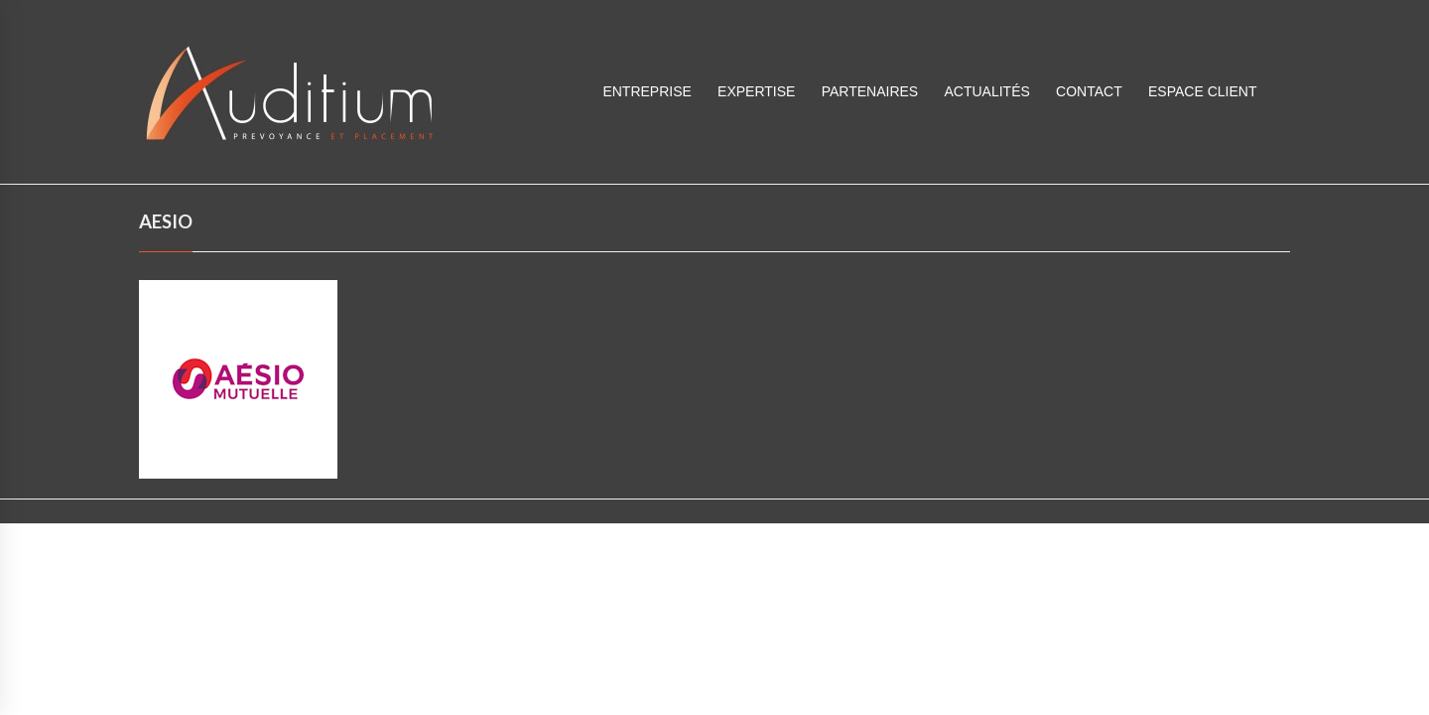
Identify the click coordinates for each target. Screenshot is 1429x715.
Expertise (756, 91)
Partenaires (870, 91)
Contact (1089, 91)
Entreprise (646, 91)
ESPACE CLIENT (1202, 91)
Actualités (986, 91)
